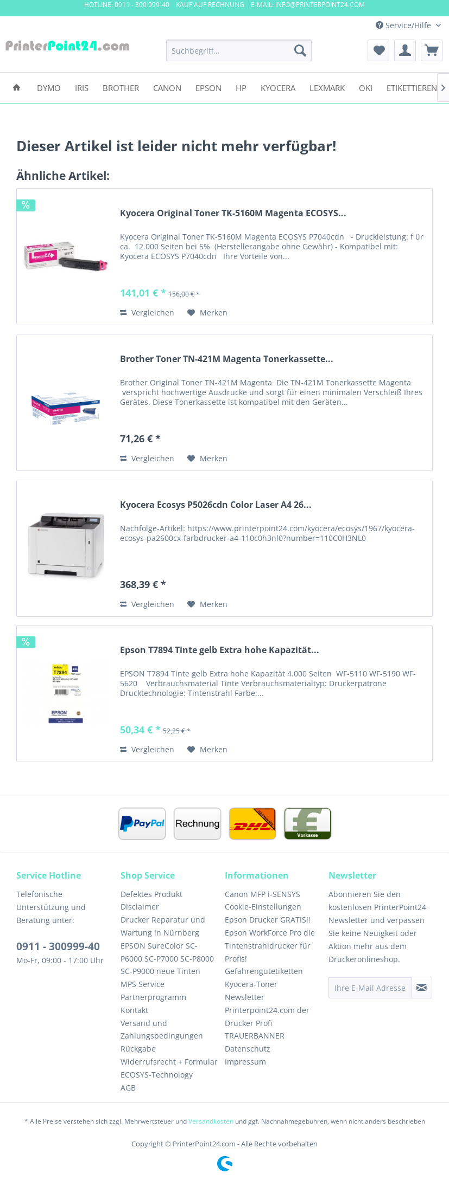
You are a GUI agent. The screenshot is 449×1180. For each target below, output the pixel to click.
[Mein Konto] (405, 50)
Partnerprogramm (153, 997)
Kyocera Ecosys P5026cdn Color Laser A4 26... (216, 505)
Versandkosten (210, 1121)
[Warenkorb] (431, 50)
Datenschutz (247, 1048)
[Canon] (167, 87)
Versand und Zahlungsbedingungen (162, 1029)
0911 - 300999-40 (58, 946)
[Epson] (208, 87)
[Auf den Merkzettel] (207, 312)
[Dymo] (49, 87)
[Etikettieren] (412, 87)
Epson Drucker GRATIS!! (268, 919)
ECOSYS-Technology (157, 1074)
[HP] (241, 87)
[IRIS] (82, 87)
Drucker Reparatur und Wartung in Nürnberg (163, 926)
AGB (128, 1087)
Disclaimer (140, 906)
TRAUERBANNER (254, 1035)
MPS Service (143, 984)
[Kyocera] (278, 87)
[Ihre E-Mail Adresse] (370, 987)
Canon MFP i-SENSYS (262, 894)
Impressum (245, 1061)
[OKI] (366, 87)
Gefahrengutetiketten (264, 971)
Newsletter (244, 997)
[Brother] (121, 87)
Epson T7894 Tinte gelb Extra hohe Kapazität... (219, 650)
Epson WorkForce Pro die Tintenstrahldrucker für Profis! (270, 945)
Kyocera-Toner (251, 984)
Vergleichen (147, 312)
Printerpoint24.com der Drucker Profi (267, 1016)
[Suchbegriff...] (239, 50)
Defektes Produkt (151, 894)
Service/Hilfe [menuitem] (404, 25)
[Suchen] (300, 50)
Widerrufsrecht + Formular (169, 1061)
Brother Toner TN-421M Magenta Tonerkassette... (226, 359)
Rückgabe (138, 1048)
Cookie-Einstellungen (263, 906)
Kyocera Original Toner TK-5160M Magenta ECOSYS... (233, 213)
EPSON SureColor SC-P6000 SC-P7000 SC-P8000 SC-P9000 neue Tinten (167, 958)
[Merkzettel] (378, 50)
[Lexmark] (327, 87)
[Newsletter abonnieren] (422, 987)
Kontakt (134, 1010)
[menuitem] (239, 50)
